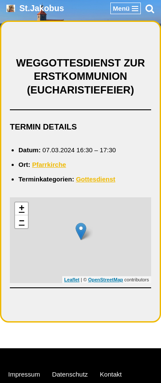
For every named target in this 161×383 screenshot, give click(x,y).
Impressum (24, 374)
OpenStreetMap (105, 279)
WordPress (113, 356)
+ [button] (21, 208)
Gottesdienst (95, 179)
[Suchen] (150, 8)
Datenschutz (70, 374)
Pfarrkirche (49, 164)
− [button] (21, 221)
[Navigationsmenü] (125, 8)
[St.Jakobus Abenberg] (35, 8)
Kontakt (111, 374)
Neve (39, 356)
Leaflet (71, 279)
